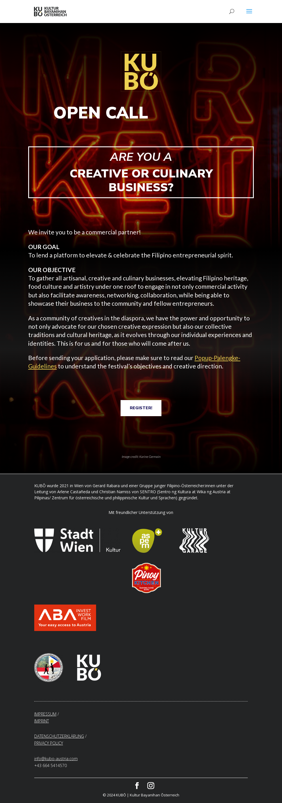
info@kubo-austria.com (56, 758)
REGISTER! (141, 408)
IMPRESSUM (45, 714)
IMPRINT (41, 721)
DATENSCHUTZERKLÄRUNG (59, 736)
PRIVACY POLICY (48, 743)
